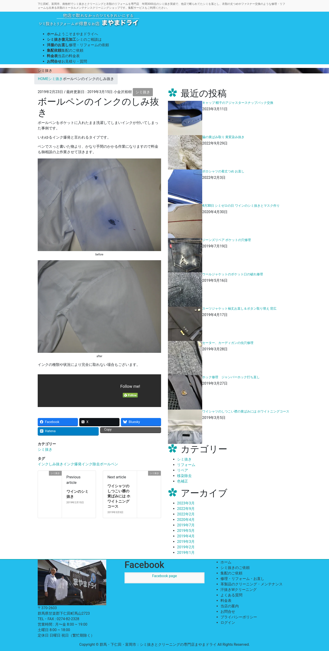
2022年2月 (186, 514)
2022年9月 (186, 508)
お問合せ (227, 611)
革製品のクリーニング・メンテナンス (251, 584)
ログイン (227, 622)
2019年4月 (186, 536)
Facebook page (164, 576)
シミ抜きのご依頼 (235, 567)
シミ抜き (142, 92)
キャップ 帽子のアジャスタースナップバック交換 (237, 102)
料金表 (225, 600)
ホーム (225, 562)
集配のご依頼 (231, 573)
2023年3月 (186, 503)
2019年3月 (186, 541)
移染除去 (184, 476)
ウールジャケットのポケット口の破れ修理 (232, 274)
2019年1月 (186, 552)
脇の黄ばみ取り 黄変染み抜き (223, 137)
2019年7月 (186, 525)
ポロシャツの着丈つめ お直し (223, 171)
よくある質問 (231, 595)
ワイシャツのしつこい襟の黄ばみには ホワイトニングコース (118, 496)
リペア (182, 470)
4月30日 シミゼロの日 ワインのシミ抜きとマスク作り (241, 205)
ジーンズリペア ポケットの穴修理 (226, 240)
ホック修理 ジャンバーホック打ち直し (231, 377)
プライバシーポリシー (238, 617)
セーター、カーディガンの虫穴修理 (227, 343)
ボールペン (109, 464)
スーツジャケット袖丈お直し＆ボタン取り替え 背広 (239, 308)
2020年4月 (186, 519)
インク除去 (91, 464)
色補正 (182, 481)
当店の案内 (229, 606)
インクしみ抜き (50, 464)
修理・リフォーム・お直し (242, 578)
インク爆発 (72, 464)
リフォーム (186, 465)
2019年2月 (186, 547)
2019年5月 (186, 530)
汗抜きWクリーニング (238, 589)
